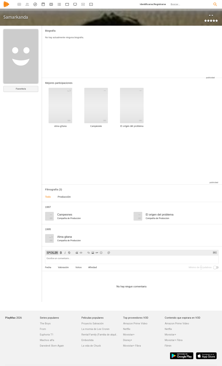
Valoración (63, 267)
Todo (48, 196)
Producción (64, 196)
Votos (78, 267)
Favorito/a (21, 88)
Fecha (48, 267)
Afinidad (92, 267)
